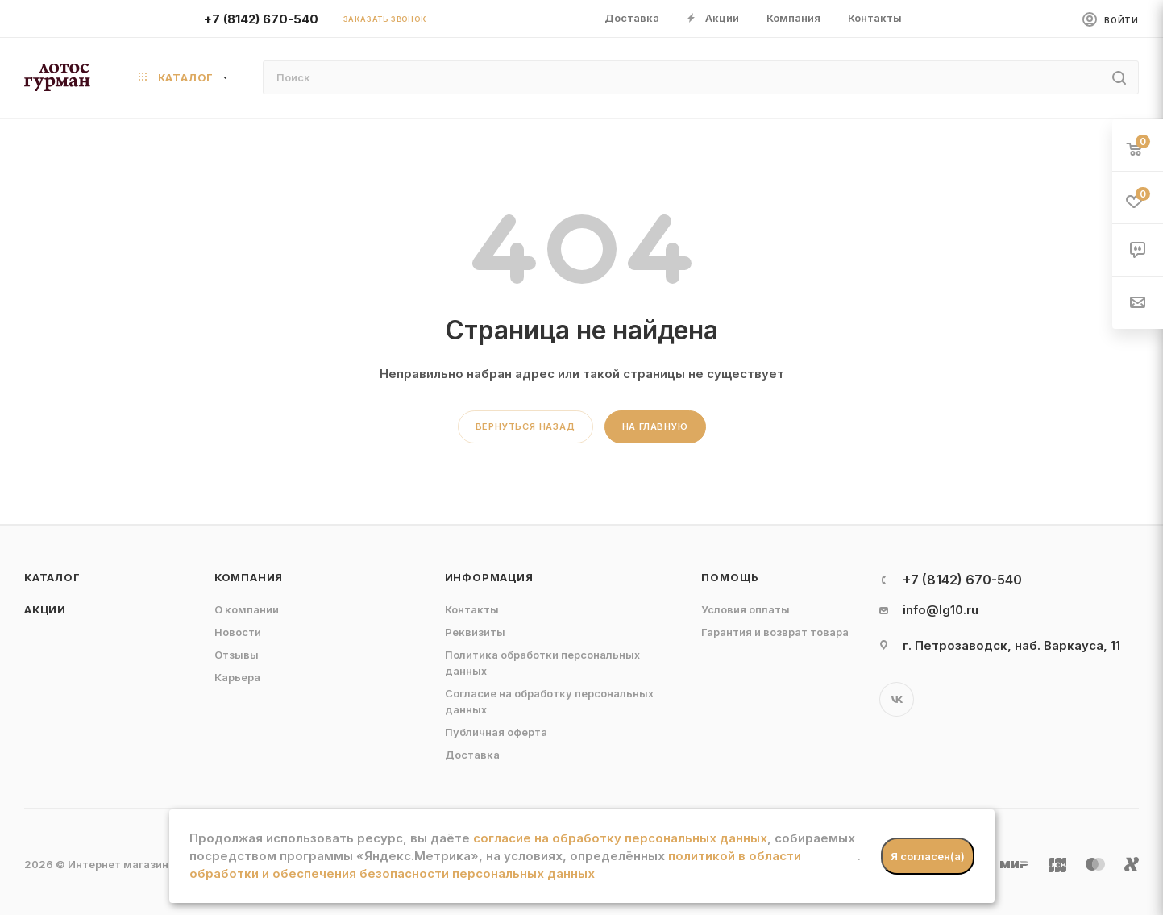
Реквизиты (475, 632)
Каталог (52, 577)
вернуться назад (525, 426)
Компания (248, 577)
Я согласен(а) (928, 856)
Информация (489, 577)
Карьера (237, 677)
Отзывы (236, 654)
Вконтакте (896, 699)
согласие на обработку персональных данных (620, 838)
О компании (246, 609)
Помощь (730, 577)
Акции (45, 609)
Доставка (472, 754)
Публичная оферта (496, 732)
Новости (237, 632)
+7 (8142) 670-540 (261, 19)
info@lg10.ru (940, 610)
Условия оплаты (745, 609)
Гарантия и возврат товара (775, 632)
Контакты (472, 609)
